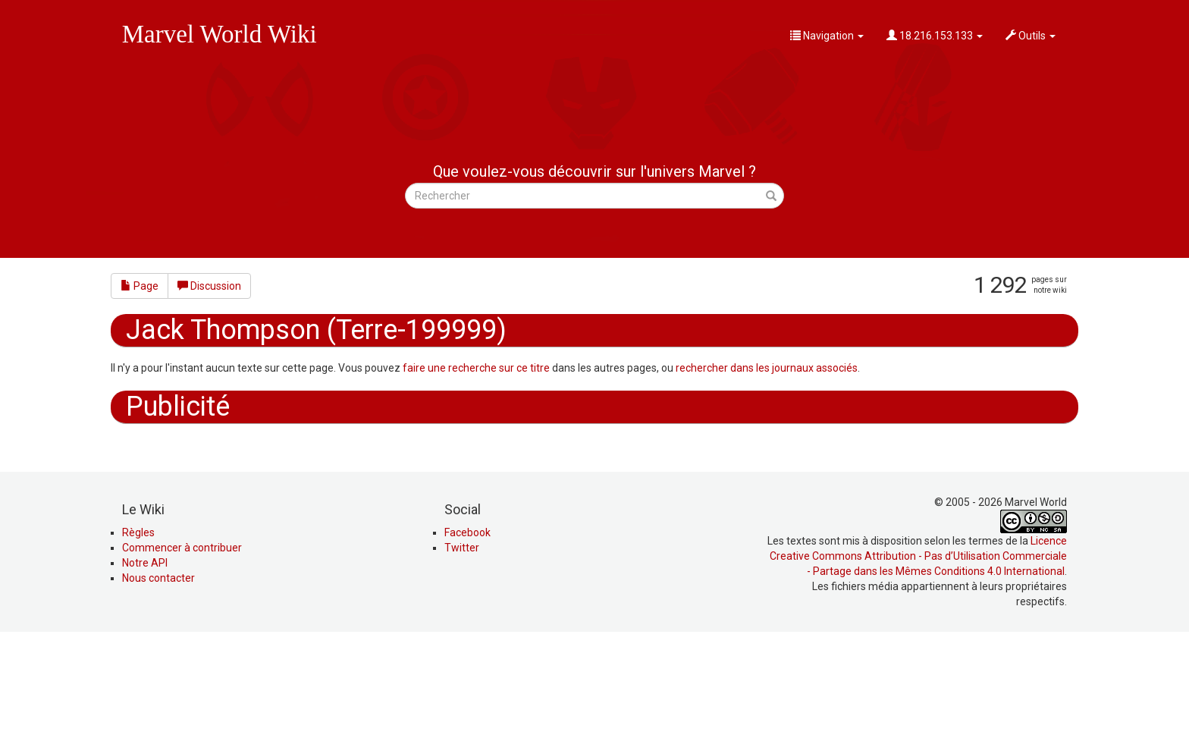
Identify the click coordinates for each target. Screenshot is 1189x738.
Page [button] (139, 286)
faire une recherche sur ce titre (476, 368)
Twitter (461, 650)
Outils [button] (1030, 36)
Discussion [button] (209, 286)
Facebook (467, 635)
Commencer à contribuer (182, 650)
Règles (138, 635)
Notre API (145, 665)
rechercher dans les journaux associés (767, 368)
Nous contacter (158, 680)
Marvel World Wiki (219, 34)
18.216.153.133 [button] (934, 36)
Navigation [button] (827, 36)
